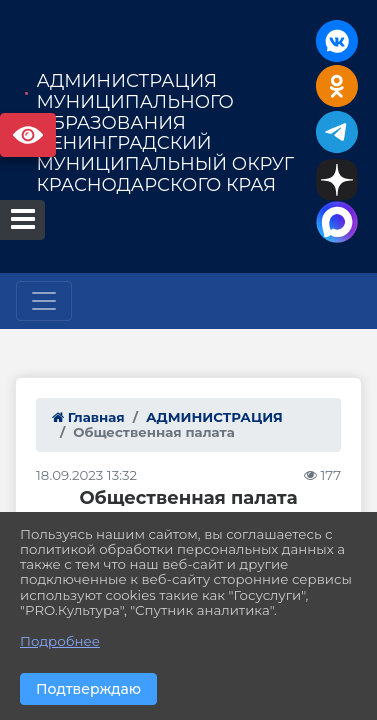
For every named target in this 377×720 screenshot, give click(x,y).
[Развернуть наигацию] (44, 301)
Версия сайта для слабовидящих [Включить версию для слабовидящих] (28, 135)
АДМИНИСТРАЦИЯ (214, 417)
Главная (88, 417)
